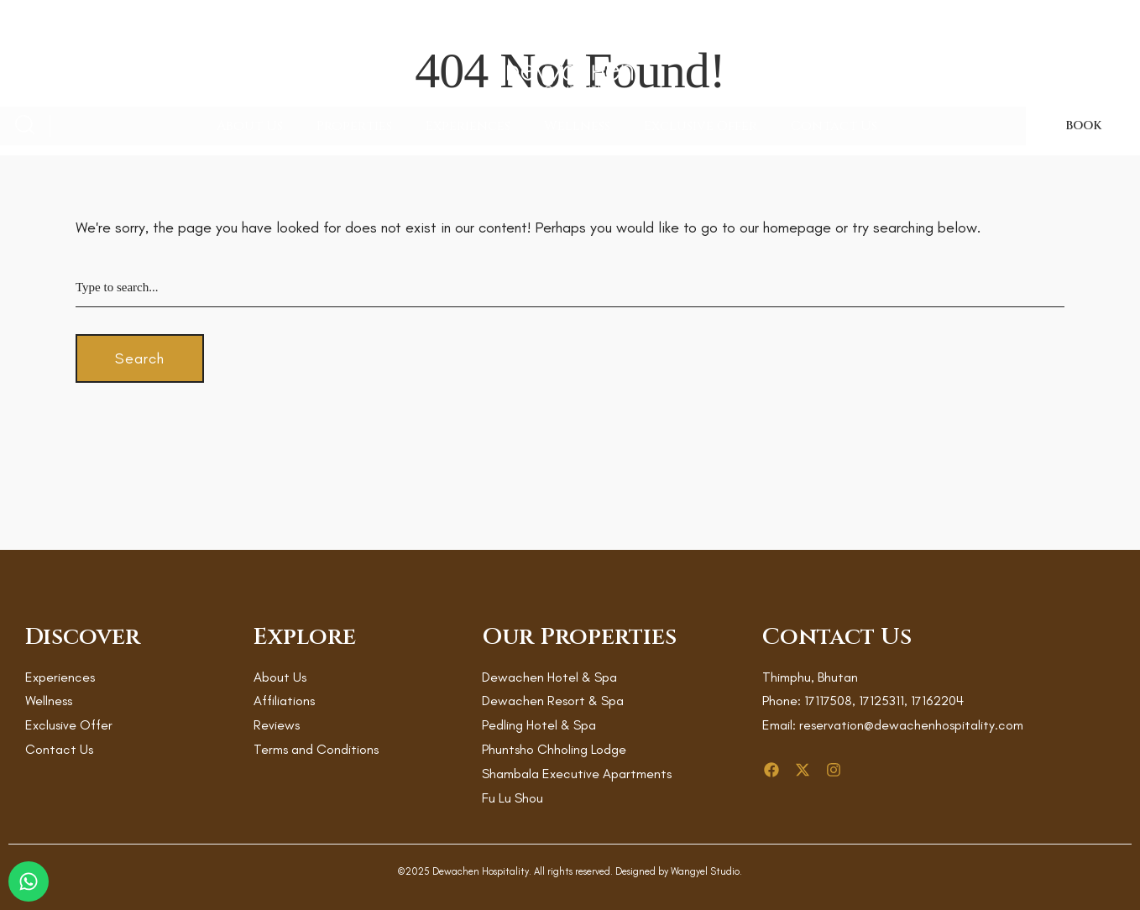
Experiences (468, 126)
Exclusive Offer (700, 126)
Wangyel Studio (705, 871)
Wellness (577, 126)
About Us (250, 126)
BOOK (1083, 125)
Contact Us (834, 126)
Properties (354, 126)
